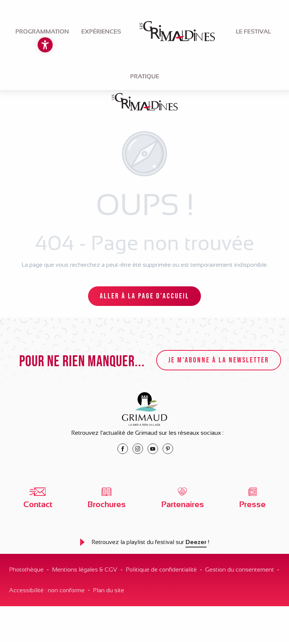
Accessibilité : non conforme (47, 590)
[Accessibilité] (45, 44)
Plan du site (108, 590)
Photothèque (26, 569)
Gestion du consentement (239, 569)
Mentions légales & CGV (84, 569)
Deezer (196, 542)
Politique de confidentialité (161, 569)
